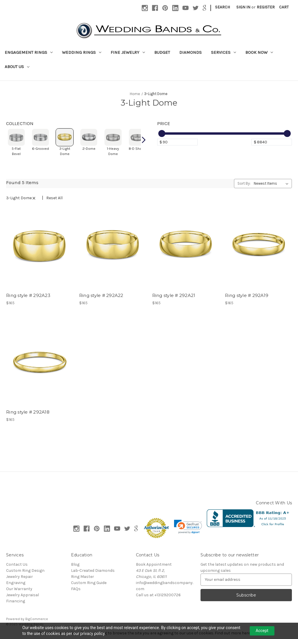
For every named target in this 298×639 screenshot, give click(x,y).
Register (266, 7)
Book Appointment (154, 564)
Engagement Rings (29, 52)
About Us (17, 66)
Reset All (54, 197)
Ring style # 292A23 (28, 295)
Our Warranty (19, 588)
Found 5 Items (22, 182)
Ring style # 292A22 (101, 295)
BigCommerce (36, 619)
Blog (75, 564)
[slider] (161, 133)
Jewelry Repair (19, 576)
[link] (188, 526)
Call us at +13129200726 (158, 594)
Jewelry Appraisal (22, 594)
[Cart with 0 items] (284, 7)
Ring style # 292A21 (174, 295)
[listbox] (272, 183)
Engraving (15, 582)
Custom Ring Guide (89, 582)
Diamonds (190, 52)
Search (222, 7)
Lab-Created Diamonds (93, 570)
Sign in (243, 7)
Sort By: (244, 183)
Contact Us (17, 564)
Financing (15, 601)
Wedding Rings (81, 52)
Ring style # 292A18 (27, 412)
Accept (262, 630)
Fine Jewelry (128, 52)
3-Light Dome (23, 197)
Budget (162, 52)
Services (223, 52)
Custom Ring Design (25, 570)
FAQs (76, 588)
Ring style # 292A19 (246, 295)
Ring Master (82, 576)
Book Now (259, 52)
